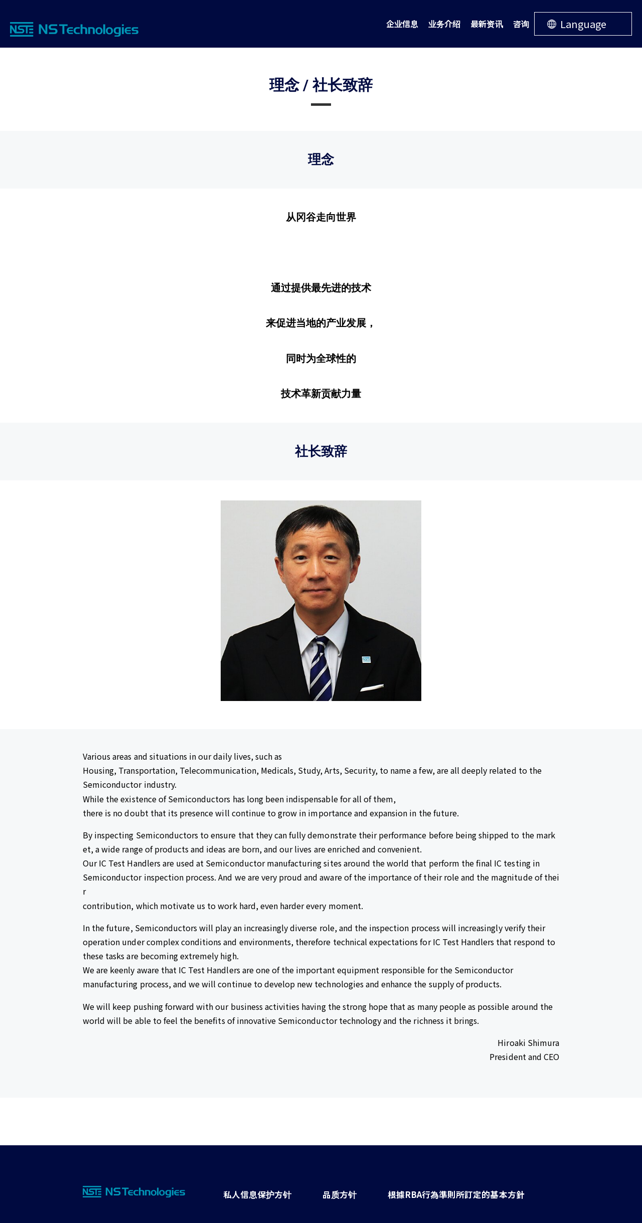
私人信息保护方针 (252, 1191)
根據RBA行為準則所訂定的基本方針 (431, 1191)
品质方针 (325, 1191)
